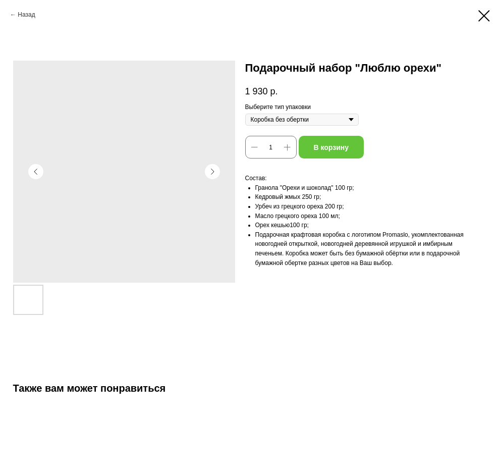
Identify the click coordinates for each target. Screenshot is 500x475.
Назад (26, 14)
